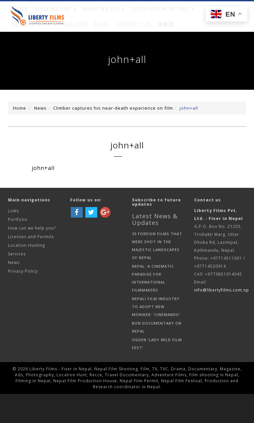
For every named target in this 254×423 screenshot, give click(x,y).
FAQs (231, 16)
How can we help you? (32, 257)
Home (17, 16)
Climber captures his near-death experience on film (113, 137)
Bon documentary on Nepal (157, 356)
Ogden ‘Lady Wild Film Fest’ (157, 372)
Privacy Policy (23, 300)
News (40, 137)
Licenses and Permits (31, 266)
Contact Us (24, 45)
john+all (189, 137)
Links (13, 240)
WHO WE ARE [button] (46, 16)
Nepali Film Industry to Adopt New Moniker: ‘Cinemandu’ (156, 335)
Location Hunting (26, 274)
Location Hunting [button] (130, 16)
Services (17, 283)
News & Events (177, 16)
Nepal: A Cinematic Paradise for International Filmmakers (153, 307)
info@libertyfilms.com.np (221, 319)
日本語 (51, 45)
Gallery (210, 16)
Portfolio (17, 248)
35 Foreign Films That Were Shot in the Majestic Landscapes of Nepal (157, 274)
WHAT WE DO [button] (84, 16)
